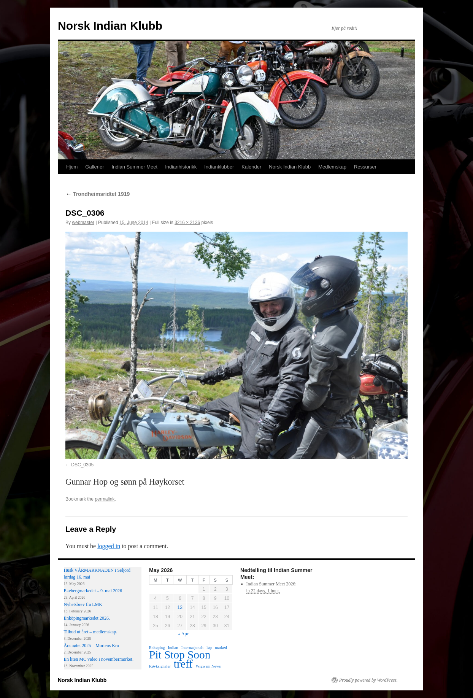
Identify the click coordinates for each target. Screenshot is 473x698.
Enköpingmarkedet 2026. (87, 618)
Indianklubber (219, 167)
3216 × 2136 (187, 222)
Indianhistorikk (181, 167)
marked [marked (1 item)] (221, 648)
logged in (108, 546)
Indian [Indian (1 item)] (173, 648)
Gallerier (94, 167)
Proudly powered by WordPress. (368, 680)
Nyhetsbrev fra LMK (83, 604)
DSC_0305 (82, 464)
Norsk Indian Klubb (110, 25)
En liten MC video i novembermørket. (98, 659)
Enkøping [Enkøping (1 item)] (157, 648)
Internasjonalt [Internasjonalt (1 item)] (192, 648)
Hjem (72, 167)
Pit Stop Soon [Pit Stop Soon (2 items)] (179, 654)
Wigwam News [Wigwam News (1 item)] (208, 666)
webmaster (83, 222)
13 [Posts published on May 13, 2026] (180, 607)
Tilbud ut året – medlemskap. (90, 631)
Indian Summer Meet (134, 167)
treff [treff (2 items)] (183, 663)
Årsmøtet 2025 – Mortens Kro (91, 645)
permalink (104, 499)
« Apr (183, 633)
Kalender (251, 167)
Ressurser (365, 167)
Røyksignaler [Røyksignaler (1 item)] (160, 666)
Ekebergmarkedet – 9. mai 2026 (93, 590)
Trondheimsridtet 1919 (97, 194)
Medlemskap (332, 167)
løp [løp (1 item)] (209, 648)
